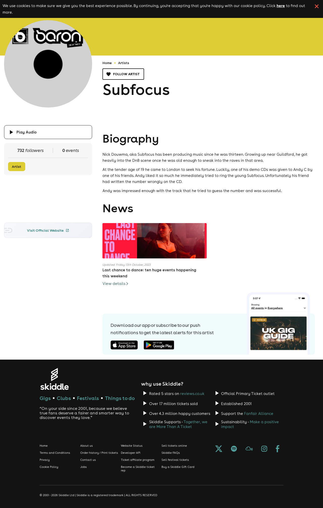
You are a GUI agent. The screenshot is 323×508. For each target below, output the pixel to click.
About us (86, 445)
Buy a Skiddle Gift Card (178, 467)
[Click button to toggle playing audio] (48, 132)
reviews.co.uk (192, 393)
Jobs (83, 467)
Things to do (120, 398)
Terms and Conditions (55, 452)
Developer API (130, 452)
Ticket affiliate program (137, 460)
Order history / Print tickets (99, 452)
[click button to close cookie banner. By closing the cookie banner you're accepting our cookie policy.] (316, 6)
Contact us (88, 460)
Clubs (64, 398)
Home (107, 63)
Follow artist (123, 74)
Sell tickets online (174, 445)
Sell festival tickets (175, 460)
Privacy (45, 460)
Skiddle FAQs (171, 452)
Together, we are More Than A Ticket (178, 424)
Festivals (88, 398)
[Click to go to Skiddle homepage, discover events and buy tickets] (54, 379)
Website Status (132, 445)
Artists (123, 63)
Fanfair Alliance (258, 413)
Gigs (45, 398)
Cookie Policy (49, 467)
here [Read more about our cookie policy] (281, 5)
